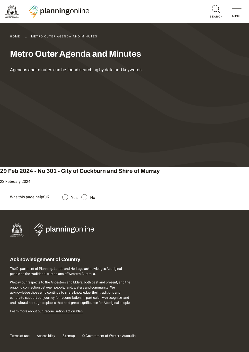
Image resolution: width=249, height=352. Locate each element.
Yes (74, 198)
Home (15, 36)
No (92, 198)
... (25, 36)
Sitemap (68, 335)
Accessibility (46, 335)
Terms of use (19, 335)
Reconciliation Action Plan (63, 311)
